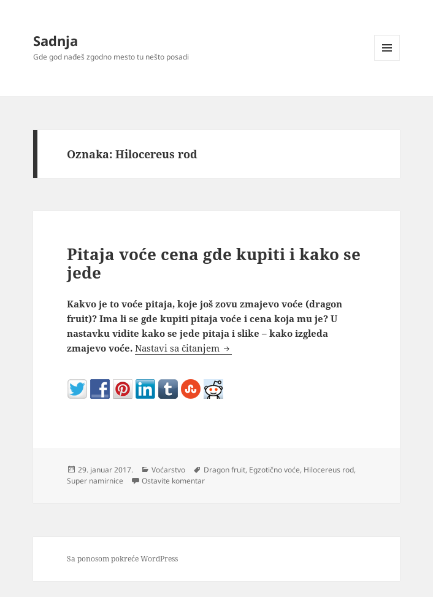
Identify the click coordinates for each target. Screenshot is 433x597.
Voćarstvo (168, 469)
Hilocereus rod (329, 469)
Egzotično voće (274, 469)
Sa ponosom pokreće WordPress (122, 558)
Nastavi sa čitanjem (183, 348)
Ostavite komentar (173, 481)
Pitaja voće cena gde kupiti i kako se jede (214, 263)
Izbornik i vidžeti (387, 60)
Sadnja (55, 40)
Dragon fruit (224, 469)
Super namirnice (95, 481)
